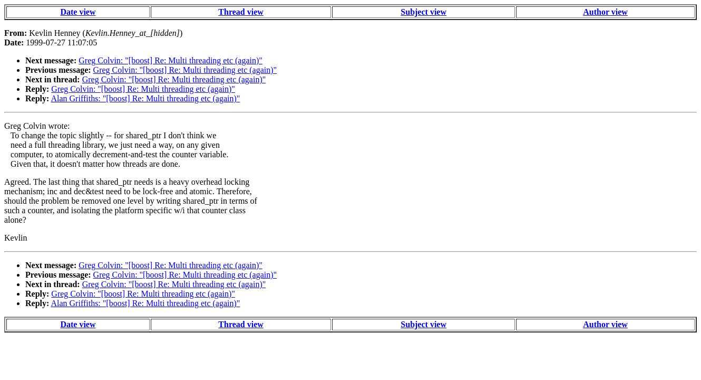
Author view (605, 11)
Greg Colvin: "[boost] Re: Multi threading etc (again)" (170, 60)
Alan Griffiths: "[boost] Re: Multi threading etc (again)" (145, 98)
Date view (77, 11)
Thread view (240, 11)
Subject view (423, 11)
